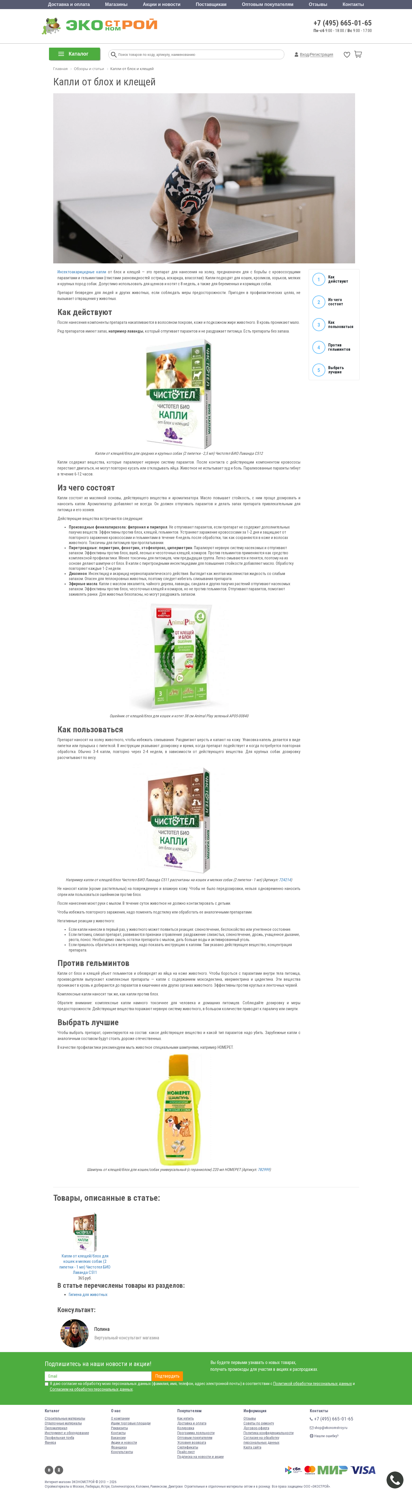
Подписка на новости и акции (200, 1456)
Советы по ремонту (259, 1423)
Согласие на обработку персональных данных (261, 1440)
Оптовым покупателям (267, 4)
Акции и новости (161, 4)
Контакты (353, 4)
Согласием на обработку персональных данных (91, 1389)
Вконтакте (49, 1470)
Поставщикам (211, 4)
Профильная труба (59, 1437)
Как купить (185, 1418)
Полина (102, 1329)
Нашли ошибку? (324, 1436)
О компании (120, 1418)
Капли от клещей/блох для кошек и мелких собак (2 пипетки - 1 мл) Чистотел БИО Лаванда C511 (84, 1264)
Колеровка (185, 1428)
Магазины (116, 4)
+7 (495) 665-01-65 (343, 23)
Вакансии (118, 1437)
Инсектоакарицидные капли (81, 272)
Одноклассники (59, 1470)
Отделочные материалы (63, 1423)
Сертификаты (187, 1447)
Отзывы (318, 4)
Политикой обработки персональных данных (312, 1383)
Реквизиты (119, 1428)
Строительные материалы (65, 1418)
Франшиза (119, 1447)
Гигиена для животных (88, 1294)
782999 (264, 1169)
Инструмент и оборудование (67, 1433)
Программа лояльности (196, 1433)
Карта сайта (252, 1447)
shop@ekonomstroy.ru (328, 1428)
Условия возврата (191, 1442)
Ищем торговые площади (131, 1423)
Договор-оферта (256, 1428)
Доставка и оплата (69, 4)
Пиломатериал (56, 1428)
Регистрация (321, 54)
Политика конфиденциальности (269, 1433)
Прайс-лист (186, 1452)
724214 (285, 880)
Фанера (50, 1442)
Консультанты (122, 1452)
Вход (304, 54)
